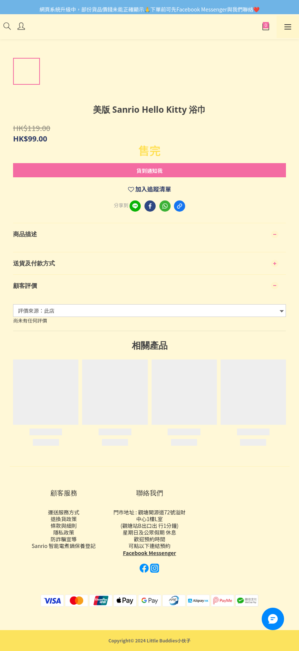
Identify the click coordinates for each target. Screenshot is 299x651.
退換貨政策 (64, 519)
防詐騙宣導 (64, 539)
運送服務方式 (64, 512)
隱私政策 (63, 532)
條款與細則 (64, 525)
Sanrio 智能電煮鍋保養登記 (64, 545)
